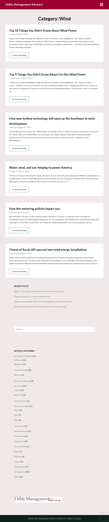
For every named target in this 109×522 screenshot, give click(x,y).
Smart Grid (18, 395)
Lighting (17, 390)
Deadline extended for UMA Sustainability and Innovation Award (40, 306)
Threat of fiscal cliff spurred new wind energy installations (48, 249)
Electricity (18, 386)
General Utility (20, 401)
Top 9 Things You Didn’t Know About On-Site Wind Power (47, 74)
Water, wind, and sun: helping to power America (40, 167)
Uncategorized (20, 472)
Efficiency (18, 360)
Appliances (18, 364)
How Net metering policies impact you (34, 208)
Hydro (16, 410)
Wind (16, 420)
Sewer (16, 451)
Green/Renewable (21, 406)
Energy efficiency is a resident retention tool (32, 296)
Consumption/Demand (23, 356)
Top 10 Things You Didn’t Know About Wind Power (43, 30)
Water (16, 477)
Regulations (19, 441)
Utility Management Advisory (24, 4)
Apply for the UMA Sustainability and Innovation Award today (39, 291)
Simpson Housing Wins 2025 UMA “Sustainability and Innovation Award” (43, 301)
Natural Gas (19, 426)
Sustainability (19, 467)
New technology (20, 431)
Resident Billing (20, 446)
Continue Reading (19, 55)
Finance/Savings (21, 370)
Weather (17, 375)
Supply (17, 462)
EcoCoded (77, 518)
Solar (16, 415)
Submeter (18, 456)
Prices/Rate (19, 436)
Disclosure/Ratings (22, 381)
